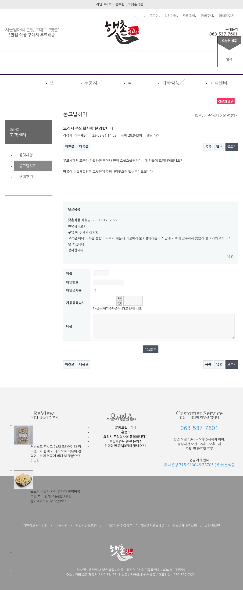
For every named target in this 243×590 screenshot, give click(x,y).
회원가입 (170, 16)
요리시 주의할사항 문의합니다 (125, 436)
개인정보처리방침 (35, 525)
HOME (198, 115)
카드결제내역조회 (184, 525)
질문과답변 (212, 525)
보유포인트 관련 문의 (126, 441)
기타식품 (170, 83)
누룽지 (90, 83)
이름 (69, 273)
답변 (219, 146)
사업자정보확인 (86, 525)
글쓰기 (231, 146)
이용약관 (61, 525)
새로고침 (119, 303)
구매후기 (26, 176)
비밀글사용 (74, 290)
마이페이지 (226, 16)
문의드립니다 (125, 427)
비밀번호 (72, 282)
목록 (208, 146)
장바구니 (207, 16)
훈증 (125, 432)
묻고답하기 (27, 166)
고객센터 (218, 83)
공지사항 (26, 155)
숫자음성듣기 (119, 298)
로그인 (154, 16)
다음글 (83, 146)
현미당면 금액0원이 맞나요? (125, 446)
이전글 (69, 146)
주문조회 (189, 16)
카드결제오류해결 (152, 525)
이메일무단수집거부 (118, 525)
